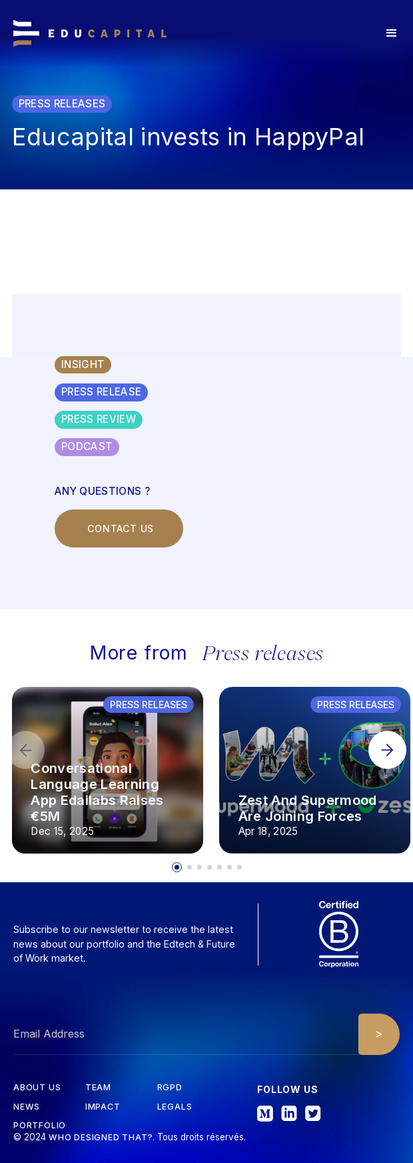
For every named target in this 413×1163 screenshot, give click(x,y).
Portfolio (39, 1126)
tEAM (98, 1088)
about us (37, 1088)
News (26, 1107)
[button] (392, 33)
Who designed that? (101, 1137)
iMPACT (103, 1107)
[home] (90, 33)
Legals (175, 1107)
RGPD (170, 1088)
